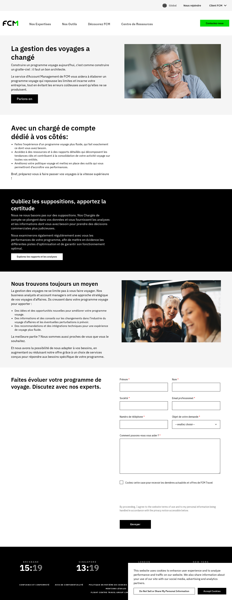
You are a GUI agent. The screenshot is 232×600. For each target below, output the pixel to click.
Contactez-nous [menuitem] (215, 23)
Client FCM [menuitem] (215, 5)
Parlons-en (24, 99)
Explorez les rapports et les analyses (37, 256)
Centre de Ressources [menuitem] (137, 24)
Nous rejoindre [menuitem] (192, 5)
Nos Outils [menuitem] (69, 24)
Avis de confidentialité (69, 585)
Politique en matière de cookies (108, 585)
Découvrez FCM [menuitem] (99, 24)
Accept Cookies (212, 591)
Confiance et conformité (34, 585)
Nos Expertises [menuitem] (40, 24)
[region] (180, 581)
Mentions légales (116, 589)
